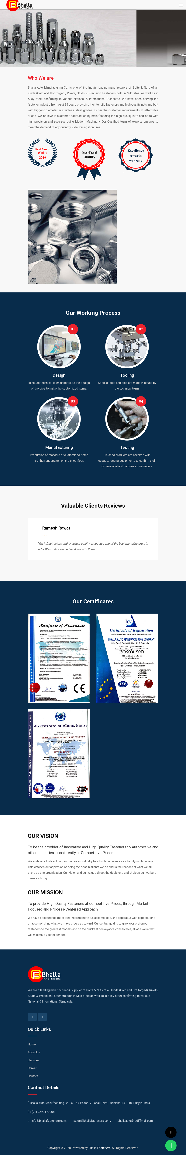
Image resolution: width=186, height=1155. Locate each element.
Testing (127, 447)
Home (32, 1044)
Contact (33, 1076)
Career (32, 1068)
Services (34, 1060)
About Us (34, 1052)
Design (59, 375)
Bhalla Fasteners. (99, 1148)
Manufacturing (59, 447)
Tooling (127, 375)
